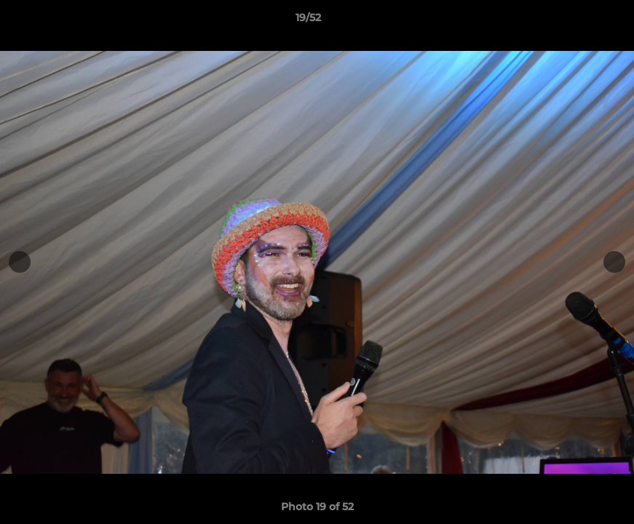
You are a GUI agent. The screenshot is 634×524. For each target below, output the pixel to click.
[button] (573, 21)
